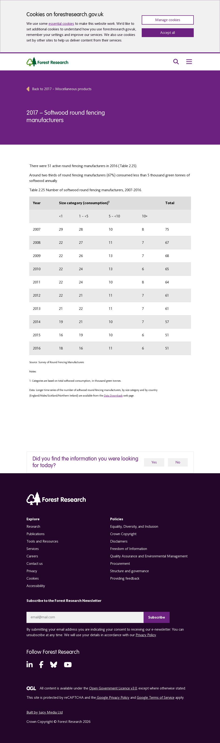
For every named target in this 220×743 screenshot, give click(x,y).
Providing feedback (124, 578)
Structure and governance (129, 571)
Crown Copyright (123, 534)
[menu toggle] (189, 61)
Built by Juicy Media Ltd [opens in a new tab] (44, 712)
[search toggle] (176, 61)
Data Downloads (113, 395)
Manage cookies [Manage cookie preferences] (167, 20)
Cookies (32, 578)
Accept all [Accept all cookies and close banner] (167, 33)
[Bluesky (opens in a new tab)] (53, 665)
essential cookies (61, 24)
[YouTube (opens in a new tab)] (68, 665)
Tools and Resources (42, 541)
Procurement (120, 564)
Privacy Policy (146, 635)
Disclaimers (119, 541)
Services (32, 549)
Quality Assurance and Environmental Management (148, 556)
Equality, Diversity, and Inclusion (134, 526)
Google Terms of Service (155, 697)
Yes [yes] (154, 462)
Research (33, 526)
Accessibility (35, 586)
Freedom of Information (128, 549)
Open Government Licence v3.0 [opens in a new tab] (113, 688)
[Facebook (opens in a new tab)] (41, 665)
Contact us (34, 564)
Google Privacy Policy (112, 697)
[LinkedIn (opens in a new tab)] (29, 665)
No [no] (177, 462)
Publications (35, 534)
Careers (32, 556)
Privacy (31, 571)
